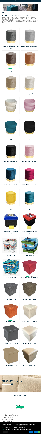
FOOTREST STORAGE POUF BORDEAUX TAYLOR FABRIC (29, 277)
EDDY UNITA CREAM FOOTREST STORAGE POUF (30, 343)
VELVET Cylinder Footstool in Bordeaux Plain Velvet (29, 184)
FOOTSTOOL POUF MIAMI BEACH (11, 277)
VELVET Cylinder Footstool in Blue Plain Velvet (11, 184)
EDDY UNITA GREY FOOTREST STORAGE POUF (11, 343)
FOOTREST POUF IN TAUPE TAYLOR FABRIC (29, 299)
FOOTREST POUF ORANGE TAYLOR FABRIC (11, 321)
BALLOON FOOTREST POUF (30, 255)
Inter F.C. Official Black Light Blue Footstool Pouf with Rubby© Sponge (10, 231)
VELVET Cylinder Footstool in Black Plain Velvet (11, 161)
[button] (39, 432)
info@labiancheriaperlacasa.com (9, 421)
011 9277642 (6, 419)
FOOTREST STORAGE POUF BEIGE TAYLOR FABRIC (29, 321)
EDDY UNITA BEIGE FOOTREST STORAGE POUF (30, 365)
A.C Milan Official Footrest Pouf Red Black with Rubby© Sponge (29, 231)
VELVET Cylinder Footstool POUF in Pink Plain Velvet (29, 161)
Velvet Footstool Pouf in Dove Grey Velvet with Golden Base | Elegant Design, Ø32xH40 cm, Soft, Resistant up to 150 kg (11, 93)
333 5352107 (11, 419)
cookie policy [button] (20, 425)
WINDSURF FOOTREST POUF (11, 255)
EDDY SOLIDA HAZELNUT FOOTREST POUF (11, 365)
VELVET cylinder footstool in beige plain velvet (29, 93)
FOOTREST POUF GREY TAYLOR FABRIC (11, 299)
